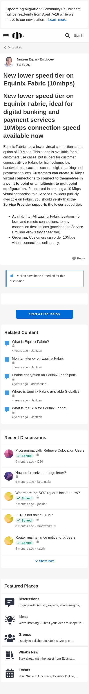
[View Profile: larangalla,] (8, 476)
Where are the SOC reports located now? (47, 493)
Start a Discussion (44, 314)
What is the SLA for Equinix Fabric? (39, 408)
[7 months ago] (24, 504)
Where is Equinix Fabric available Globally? (46, 391)
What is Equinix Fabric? (30, 342)
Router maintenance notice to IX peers (45, 537)
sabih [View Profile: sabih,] (41, 548)
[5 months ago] (24, 461)
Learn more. (57, 19)
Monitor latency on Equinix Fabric (38, 358)
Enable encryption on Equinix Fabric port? (44, 375)
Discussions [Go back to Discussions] (12, 47)
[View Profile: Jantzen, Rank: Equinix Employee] (8, 61)
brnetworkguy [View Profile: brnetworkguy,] (46, 526)
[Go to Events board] (9, 673)
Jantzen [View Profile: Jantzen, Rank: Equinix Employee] (22, 59)
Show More (45, 561)
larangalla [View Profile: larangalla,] (44, 481)
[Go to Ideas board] (9, 619)
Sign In (79, 35)
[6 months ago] (24, 481)
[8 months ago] (24, 526)
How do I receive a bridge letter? (40, 473)
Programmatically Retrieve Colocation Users (49, 450)
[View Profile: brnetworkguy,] (8, 518)
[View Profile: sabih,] (8, 540)
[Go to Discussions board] (9, 602)
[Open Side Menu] (6, 35)
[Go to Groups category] (9, 637)
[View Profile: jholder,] (8, 496)
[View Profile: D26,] (8, 453)
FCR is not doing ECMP (34, 515)
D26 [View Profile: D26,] (40, 461)
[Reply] (78, 258)
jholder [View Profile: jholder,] (42, 504)
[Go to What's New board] (9, 655)
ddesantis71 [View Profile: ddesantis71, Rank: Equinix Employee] (39, 383)
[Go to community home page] (18, 35)
